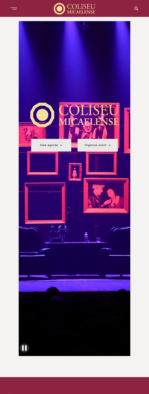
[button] (14, 8)
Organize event (98, 145)
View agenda (51, 145)
